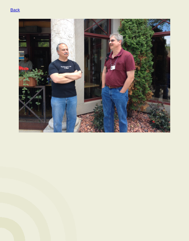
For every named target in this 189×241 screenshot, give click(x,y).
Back (15, 9)
